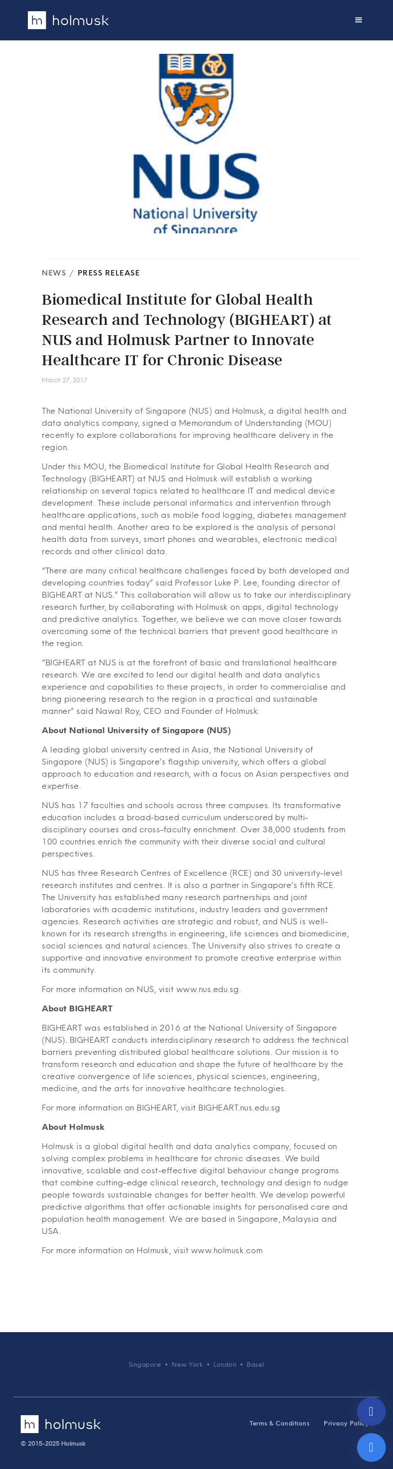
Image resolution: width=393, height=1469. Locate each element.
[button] (358, 20)
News (54, 272)
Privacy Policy (346, 1423)
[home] (68, 20)
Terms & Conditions (279, 1423)
